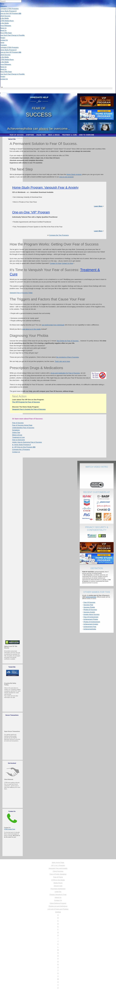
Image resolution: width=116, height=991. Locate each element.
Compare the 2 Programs (21, 449)
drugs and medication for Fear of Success (65, 373)
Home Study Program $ (8, 11)
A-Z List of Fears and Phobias (58, 909)
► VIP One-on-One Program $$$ (23, 447)
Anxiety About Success (91, 614)
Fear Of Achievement (90, 617)
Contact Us (4, 40)
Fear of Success (18, 423)
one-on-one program (66, 177)
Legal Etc (58, 891)
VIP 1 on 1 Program (58, 865)
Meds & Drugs (17, 435)
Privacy (2, 38)
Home (2, 4)
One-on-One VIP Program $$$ (10, 13)
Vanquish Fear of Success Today (21, 293)
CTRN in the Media (58, 880)
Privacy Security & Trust (58, 894)
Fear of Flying (58, 877)
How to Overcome (18, 440)
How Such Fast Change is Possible (12, 35)
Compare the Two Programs (59, 235)
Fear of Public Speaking (58, 874)
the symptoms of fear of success (67, 357)
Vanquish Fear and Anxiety (58, 868)
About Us (3, 28)
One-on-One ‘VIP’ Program (31, 212)
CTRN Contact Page (9, 829)
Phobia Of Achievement (91, 622)
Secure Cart (58, 886)
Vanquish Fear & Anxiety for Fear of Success (29, 409)
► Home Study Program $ (21, 445)
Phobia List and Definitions (58, 906)
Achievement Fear (89, 627)
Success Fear (88, 605)
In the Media (4, 18)
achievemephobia (91, 597)
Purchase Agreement (58, 889)
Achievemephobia (89, 629)
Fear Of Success (89, 602)
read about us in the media (31, 329)
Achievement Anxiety (90, 624)
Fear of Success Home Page (22, 425)
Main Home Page (58, 862)
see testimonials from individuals (53, 325)
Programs (3, 6)
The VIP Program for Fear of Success (26, 402)
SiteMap (58, 912)
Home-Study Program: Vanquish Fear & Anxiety (45, 187)
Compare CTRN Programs (9, 8)
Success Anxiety (89, 612)
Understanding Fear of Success (23, 428)
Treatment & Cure (18, 437)
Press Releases (5, 25)
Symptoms (16, 430)
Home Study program (74, 174)
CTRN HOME (11, 138)
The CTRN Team (6, 33)
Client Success (5, 16)
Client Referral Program (58, 903)
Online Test (16, 432)
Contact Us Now (55, 263)
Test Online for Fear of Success (68, 341)
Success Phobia (89, 607)
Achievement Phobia (90, 619)
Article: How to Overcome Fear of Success (27, 442)
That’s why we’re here (62, 361)
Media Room (58, 883)
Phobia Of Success (90, 610)
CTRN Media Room (7, 21)
